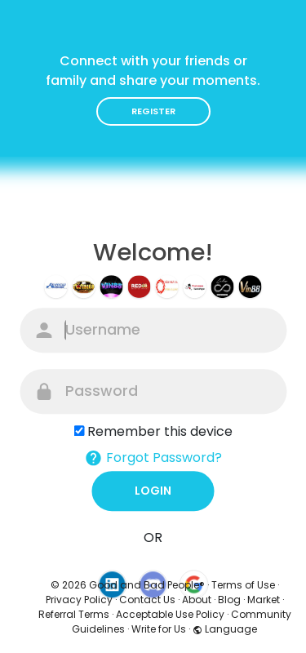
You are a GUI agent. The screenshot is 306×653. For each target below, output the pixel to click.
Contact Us (147, 599)
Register (153, 111)
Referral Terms (73, 614)
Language (225, 629)
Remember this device (160, 431)
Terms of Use (243, 585)
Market (263, 599)
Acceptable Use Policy (170, 614)
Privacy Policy (79, 599)
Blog (229, 599)
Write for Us (158, 629)
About (196, 599)
